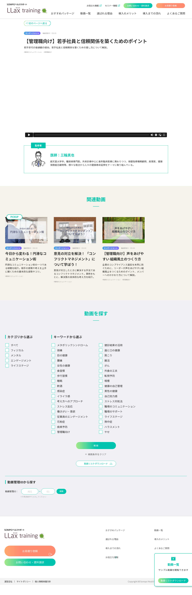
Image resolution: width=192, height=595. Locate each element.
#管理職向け (48, 52)
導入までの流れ (152, 13)
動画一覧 (85, 13)
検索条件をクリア (97, 455)
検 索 (96, 446)
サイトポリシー (24, 583)
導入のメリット (128, 13)
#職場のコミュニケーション (33, 52)
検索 (64, 494)
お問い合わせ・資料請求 (138, 5)
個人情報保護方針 (43, 583)
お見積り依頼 (171, 5)
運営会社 (8, 583)
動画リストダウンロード (96, 465)
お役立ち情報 (111, 559)
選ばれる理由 (104, 13)
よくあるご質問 (176, 13)
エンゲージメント (32, 33)
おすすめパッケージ (62, 13)
